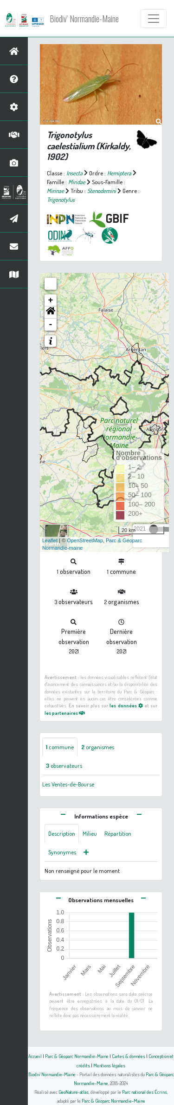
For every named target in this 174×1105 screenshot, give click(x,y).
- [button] (50, 324)
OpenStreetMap (85, 540)
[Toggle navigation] (154, 18)
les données (126, 705)
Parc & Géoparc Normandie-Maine (77, 1056)
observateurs (64, 765)
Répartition (117, 833)
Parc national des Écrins (144, 1092)
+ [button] (50, 300)
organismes (97, 747)
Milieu (90, 833)
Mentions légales (109, 1065)
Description (61, 833)
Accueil (35, 1056)
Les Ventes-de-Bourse (68, 784)
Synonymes (62, 852)
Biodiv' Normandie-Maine (84, 19)
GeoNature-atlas (73, 1092)
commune (60, 747)
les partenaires (65, 713)
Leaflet (50, 540)
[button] (51, 312)
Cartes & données (128, 1056)
